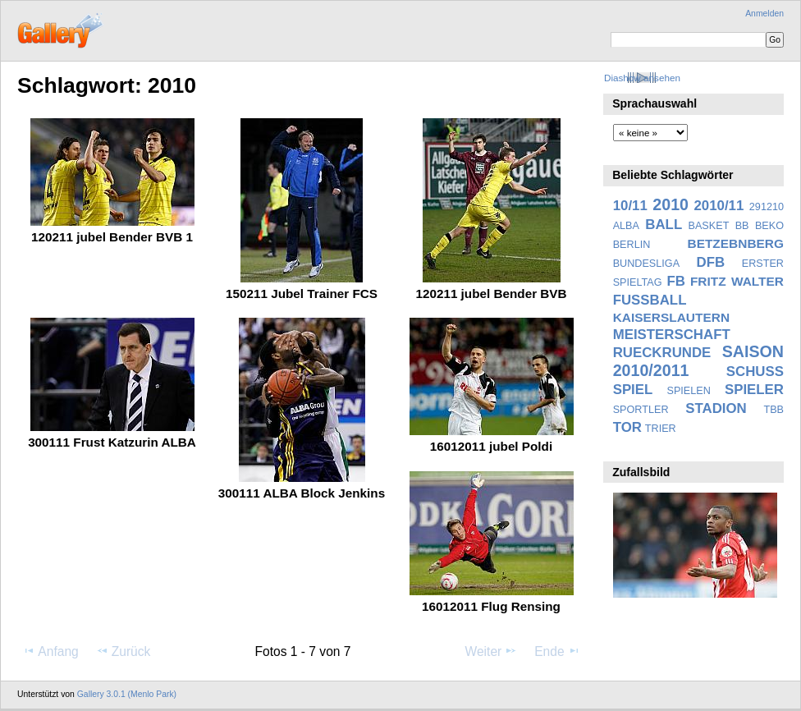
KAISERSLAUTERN (671, 317)
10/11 (630, 205)
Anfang (50, 651)
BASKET (709, 226)
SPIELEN (688, 391)
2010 (670, 204)
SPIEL (633, 389)
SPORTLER (641, 409)
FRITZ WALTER (737, 281)
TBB (773, 409)
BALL (663, 224)
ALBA (626, 226)
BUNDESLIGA (646, 263)
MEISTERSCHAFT (671, 334)
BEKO (769, 226)
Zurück (123, 651)
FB (676, 281)
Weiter (491, 651)
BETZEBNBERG (735, 243)
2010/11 (719, 205)
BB (742, 226)
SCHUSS (755, 371)
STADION (715, 408)
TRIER (660, 428)
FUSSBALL (650, 300)
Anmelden (764, 13)
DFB (711, 262)
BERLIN (632, 244)
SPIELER (754, 389)
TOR (627, 427)
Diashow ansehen (642, 77)
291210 (766, 207)
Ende (557, 651)
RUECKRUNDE (662, 352)
